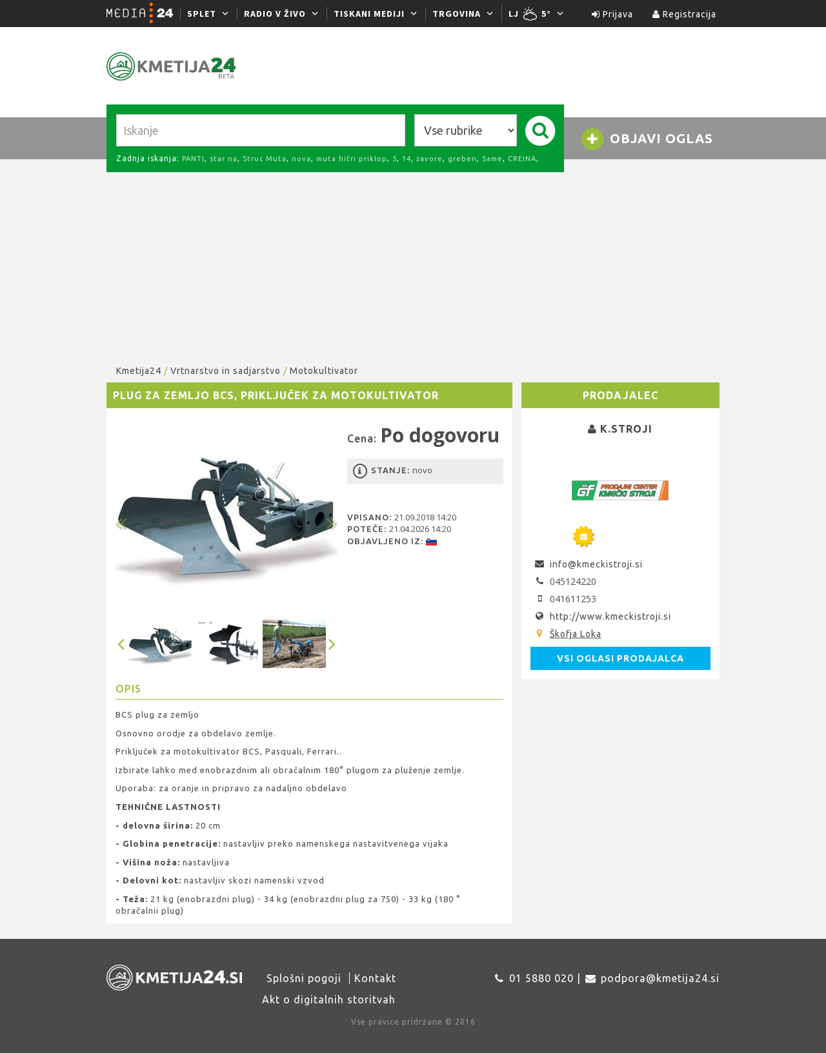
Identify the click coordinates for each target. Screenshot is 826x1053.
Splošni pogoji (304, 978)
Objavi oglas (646, 139)
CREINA (522, 158)
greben (462, 158)
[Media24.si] (143, 14)
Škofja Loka (575, 634)
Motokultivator (324, 371)
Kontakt (375, 978)
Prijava (612, 14)
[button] (132, 514)
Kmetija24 (138, 371)
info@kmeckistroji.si (596, 564)
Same (492, 158)
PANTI (193, 158)
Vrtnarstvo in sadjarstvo (225, 371)
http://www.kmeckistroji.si (610, 616)
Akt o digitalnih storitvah (329, 999)
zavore (429, 158)
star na (223, 158)
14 (406, 158)
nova (301, 158)
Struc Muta (265, 158)
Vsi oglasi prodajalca (620, 658)
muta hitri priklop (351, 158)
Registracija (684, 14)
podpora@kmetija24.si (660, 978)
